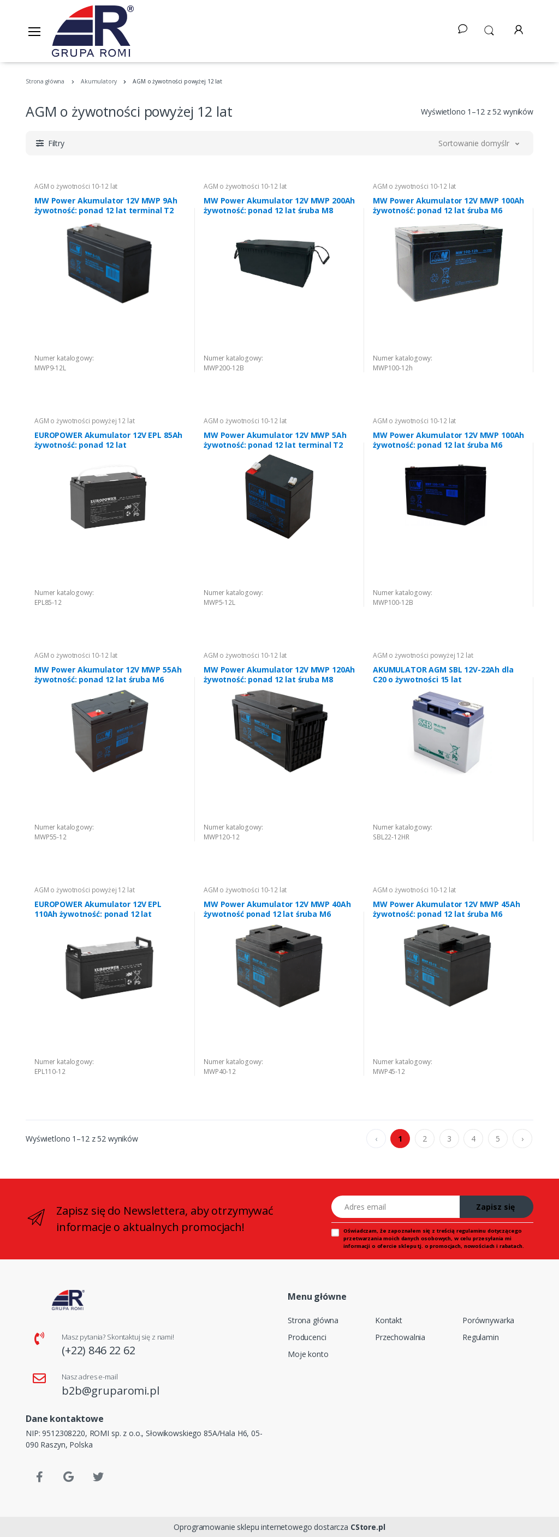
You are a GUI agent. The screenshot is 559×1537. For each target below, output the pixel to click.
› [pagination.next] (522, 1138)
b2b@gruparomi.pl (110, 1390)
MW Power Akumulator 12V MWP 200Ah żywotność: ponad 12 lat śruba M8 (279, 205)
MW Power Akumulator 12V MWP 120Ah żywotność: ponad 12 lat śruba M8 (279, 675)
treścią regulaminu (461, 1230)
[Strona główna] (93, 31)
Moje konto (308, 1354)
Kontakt (388, 1320)
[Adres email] (395, 1207)
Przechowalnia (400, 1337)
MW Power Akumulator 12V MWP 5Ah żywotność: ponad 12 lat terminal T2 (275, 440)
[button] (489, 29)
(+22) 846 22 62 (98, 1350)
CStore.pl (367, 1527)
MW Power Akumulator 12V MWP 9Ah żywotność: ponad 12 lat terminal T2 (105, 205)
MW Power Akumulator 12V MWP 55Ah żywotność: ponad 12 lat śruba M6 (107, 675)
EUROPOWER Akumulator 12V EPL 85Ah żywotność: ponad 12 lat (108, 440)
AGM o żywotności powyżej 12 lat (84, 420)
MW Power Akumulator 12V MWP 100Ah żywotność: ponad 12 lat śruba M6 (448, 205)
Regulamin (480, 1337)
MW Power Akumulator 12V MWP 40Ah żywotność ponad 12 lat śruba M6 (277, 909)
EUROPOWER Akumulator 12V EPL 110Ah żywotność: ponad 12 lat (98, 909)
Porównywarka (488, 1320)
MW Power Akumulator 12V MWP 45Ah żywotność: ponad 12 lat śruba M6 (446, 909)
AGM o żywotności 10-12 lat (75, 186)
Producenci (307, 1337)
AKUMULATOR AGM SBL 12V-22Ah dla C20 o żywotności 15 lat (443, 675)
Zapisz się (495, 1207)
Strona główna (313, 1320)
